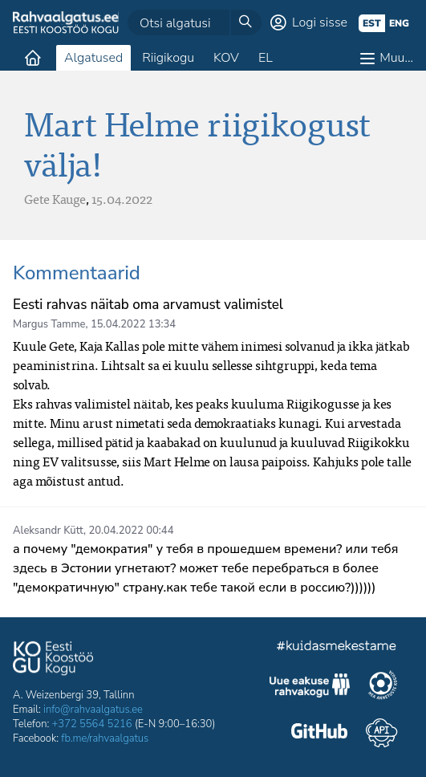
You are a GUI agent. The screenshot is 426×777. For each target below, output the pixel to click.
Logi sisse (319, 22)
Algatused (93, 58)
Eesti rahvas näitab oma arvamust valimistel (148, 304)
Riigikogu (168, 58)
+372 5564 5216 (92, 724)
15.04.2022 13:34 (133, 324)
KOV (226, 58)
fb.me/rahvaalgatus (104, 738)
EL (265, 58)
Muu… (396, 58)
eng (399, 23)
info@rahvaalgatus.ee (93, 709)
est (372, 23)
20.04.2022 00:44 (130, 530)
